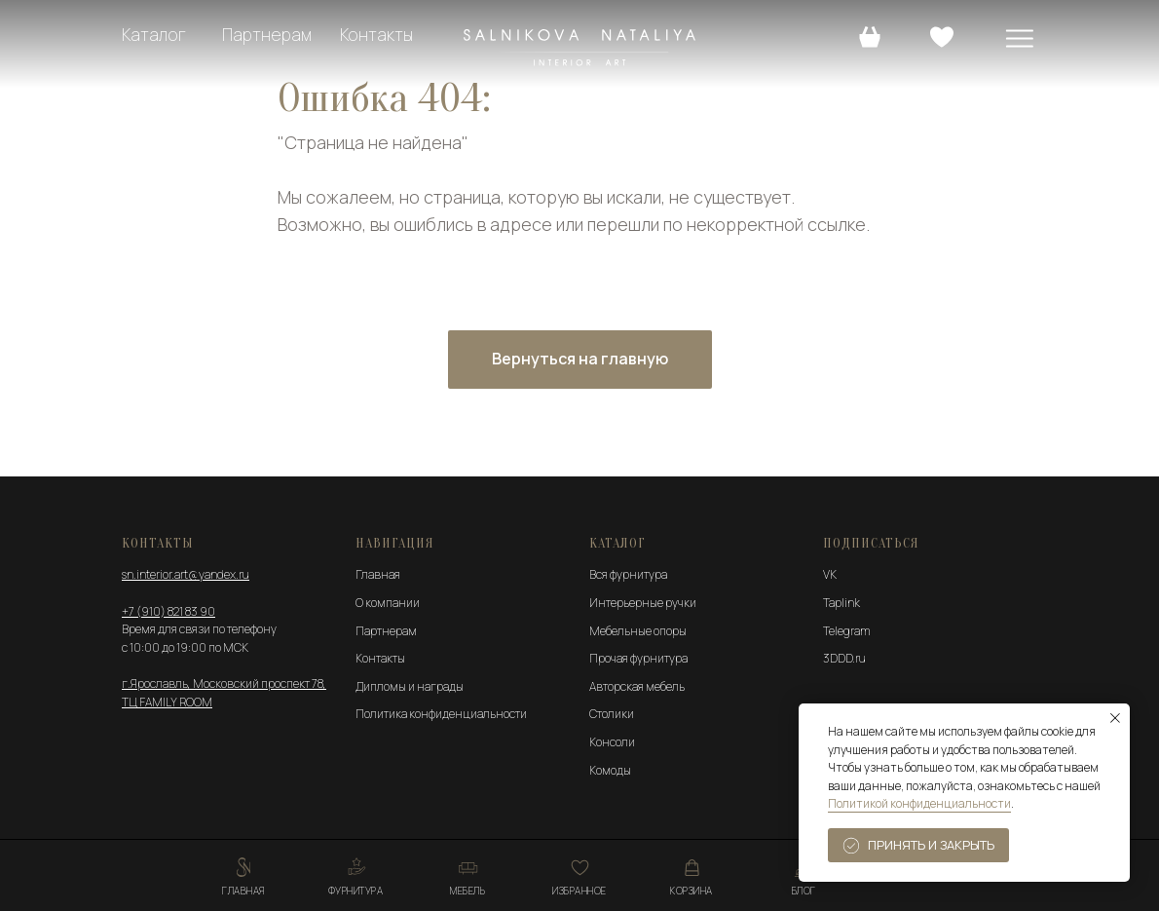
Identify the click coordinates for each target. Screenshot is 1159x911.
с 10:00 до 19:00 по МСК (185, 647)
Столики (611, 713)
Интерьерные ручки (642, 602)
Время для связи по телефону (199, 629)
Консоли (612, 742)
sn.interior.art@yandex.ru (185, 574)
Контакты (376, 34)
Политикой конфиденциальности (919, 803)
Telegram (847, 631)
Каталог (154, 34)
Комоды (610, 770)
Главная (377, 574)
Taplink (841, 602)
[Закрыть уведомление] (1115, 718)
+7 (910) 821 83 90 (168, 611)
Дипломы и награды (409, 686)
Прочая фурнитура (638, 658)
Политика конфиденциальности (441, 713)
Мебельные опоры (638, 631)
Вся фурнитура (628, 574)
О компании (387, 602)
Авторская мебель (637, 686)
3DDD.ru (844, 658)
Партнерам (267, 34)
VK (830, 574)
